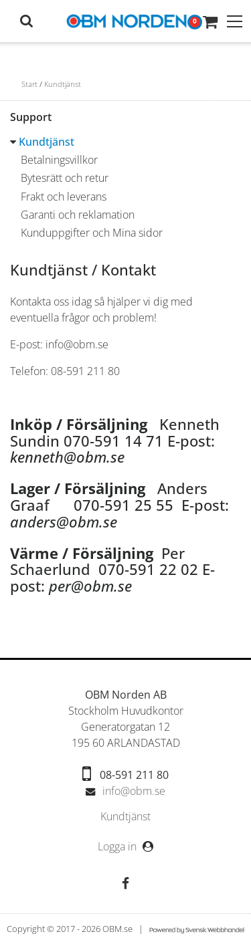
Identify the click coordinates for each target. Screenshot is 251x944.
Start (29, 84)
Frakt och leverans (63, 196)
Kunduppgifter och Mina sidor (92, 232)
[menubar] (125, 817)
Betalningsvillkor (59, 159)
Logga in (118, 846)
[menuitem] (125, 817)
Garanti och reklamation (78, 214)
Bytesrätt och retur (64, 177)
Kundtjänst (62, 84)
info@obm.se (133, 791)
